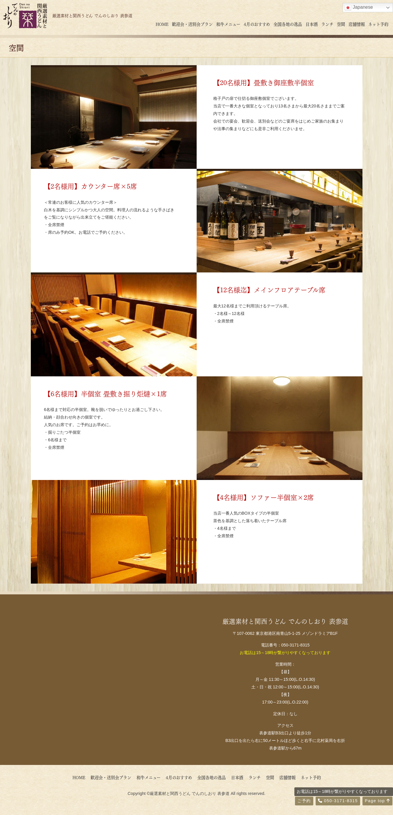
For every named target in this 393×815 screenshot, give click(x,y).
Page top (377, 800)
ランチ (327, 24)
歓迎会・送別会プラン (192, 24)
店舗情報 (356, 24)
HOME (162, 24)
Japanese (358, 7)
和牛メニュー (228, 24)
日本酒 (311, 24)
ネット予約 (378, 24)
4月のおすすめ (257, 24)
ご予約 (304, 800)
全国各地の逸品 (287, 24)
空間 (341, 24)
